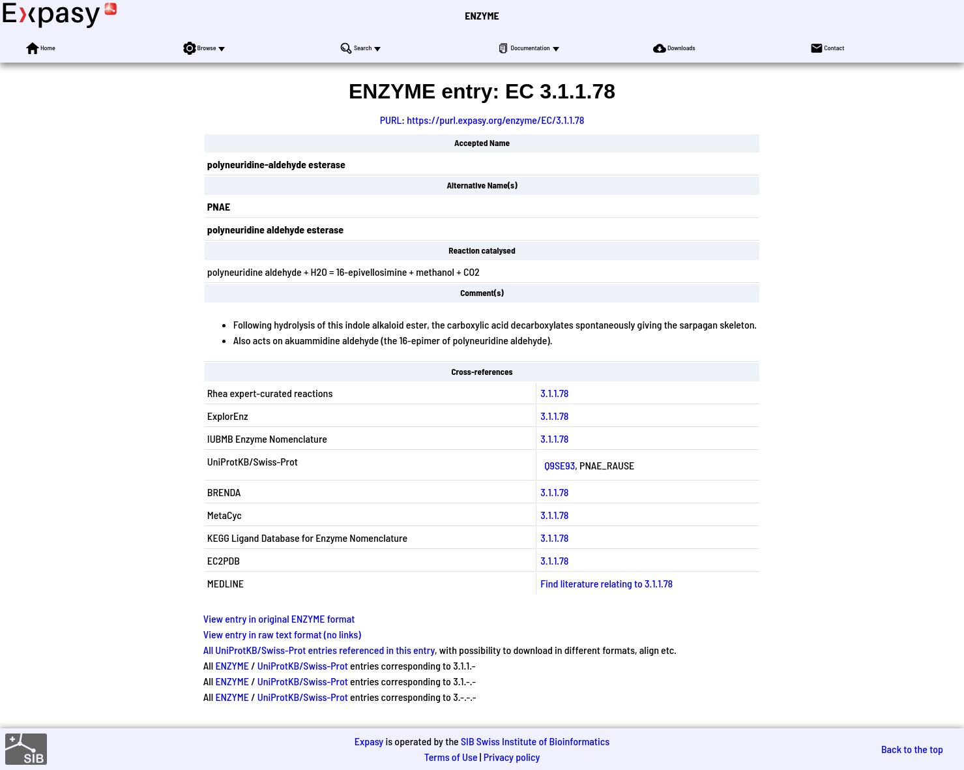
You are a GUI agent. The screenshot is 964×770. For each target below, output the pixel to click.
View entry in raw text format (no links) (282, 634)
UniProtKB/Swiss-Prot (302, 665)
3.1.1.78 (554, 393)
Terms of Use (451, 756)
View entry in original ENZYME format (279, 618)
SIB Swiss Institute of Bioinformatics (535, 741)
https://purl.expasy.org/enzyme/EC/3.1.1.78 (495, 119)
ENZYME (482, 15)
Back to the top (912, 749)
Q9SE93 (559, 465)
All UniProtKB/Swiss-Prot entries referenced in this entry (319, 650)
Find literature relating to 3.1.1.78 (606, 583)
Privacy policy (512, 756)
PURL (391, 119)
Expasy (369, 741)
